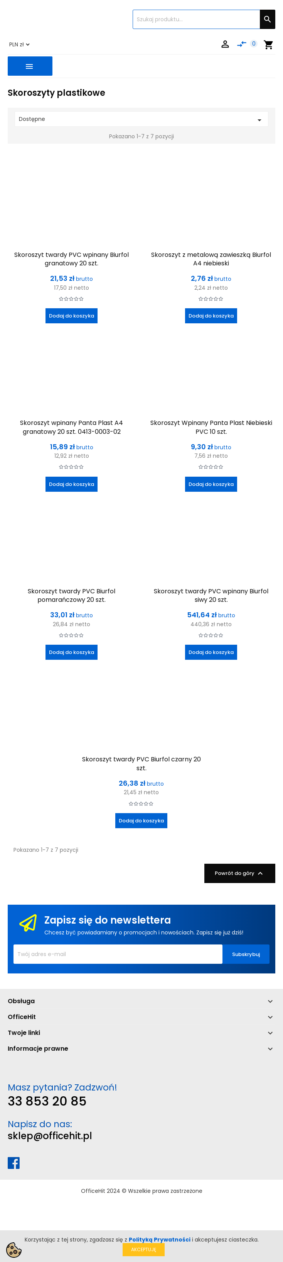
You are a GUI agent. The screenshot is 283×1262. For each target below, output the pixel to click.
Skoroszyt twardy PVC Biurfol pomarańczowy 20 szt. (71, 595)
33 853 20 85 (47, 1101)
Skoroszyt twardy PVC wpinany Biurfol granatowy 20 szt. (71, 259)
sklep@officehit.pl (50, 1136)
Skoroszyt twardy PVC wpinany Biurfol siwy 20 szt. (211, 595)
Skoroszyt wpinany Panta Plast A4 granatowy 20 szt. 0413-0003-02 (71, 427)
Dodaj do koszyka (71, 315)
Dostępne (141, 120)
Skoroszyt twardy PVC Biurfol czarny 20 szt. (141, 763)
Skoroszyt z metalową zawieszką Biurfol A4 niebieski (211, 259)
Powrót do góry (240, 873)
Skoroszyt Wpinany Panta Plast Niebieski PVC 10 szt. (211, 427)
